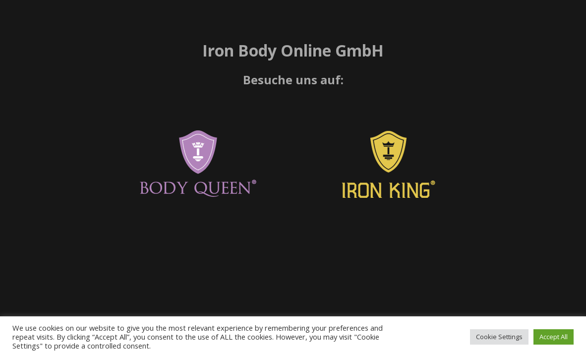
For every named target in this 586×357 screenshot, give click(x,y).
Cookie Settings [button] (499, 336)
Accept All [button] (553, 336)
